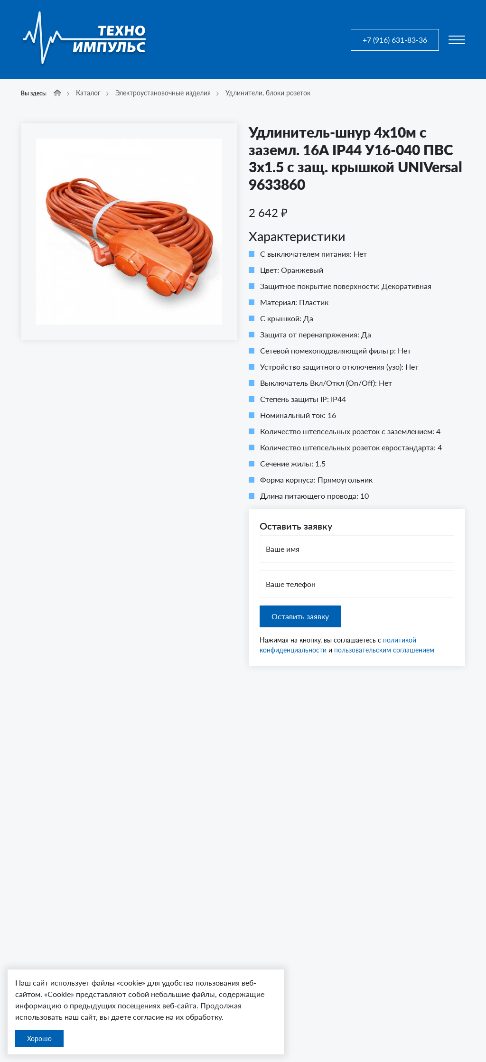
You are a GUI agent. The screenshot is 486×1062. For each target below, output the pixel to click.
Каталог (88, 93)
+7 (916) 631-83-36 (395, 39)
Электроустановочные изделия (163, 93)
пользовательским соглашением (384, 650)
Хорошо (39, 1038)
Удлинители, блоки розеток (267, 93)
